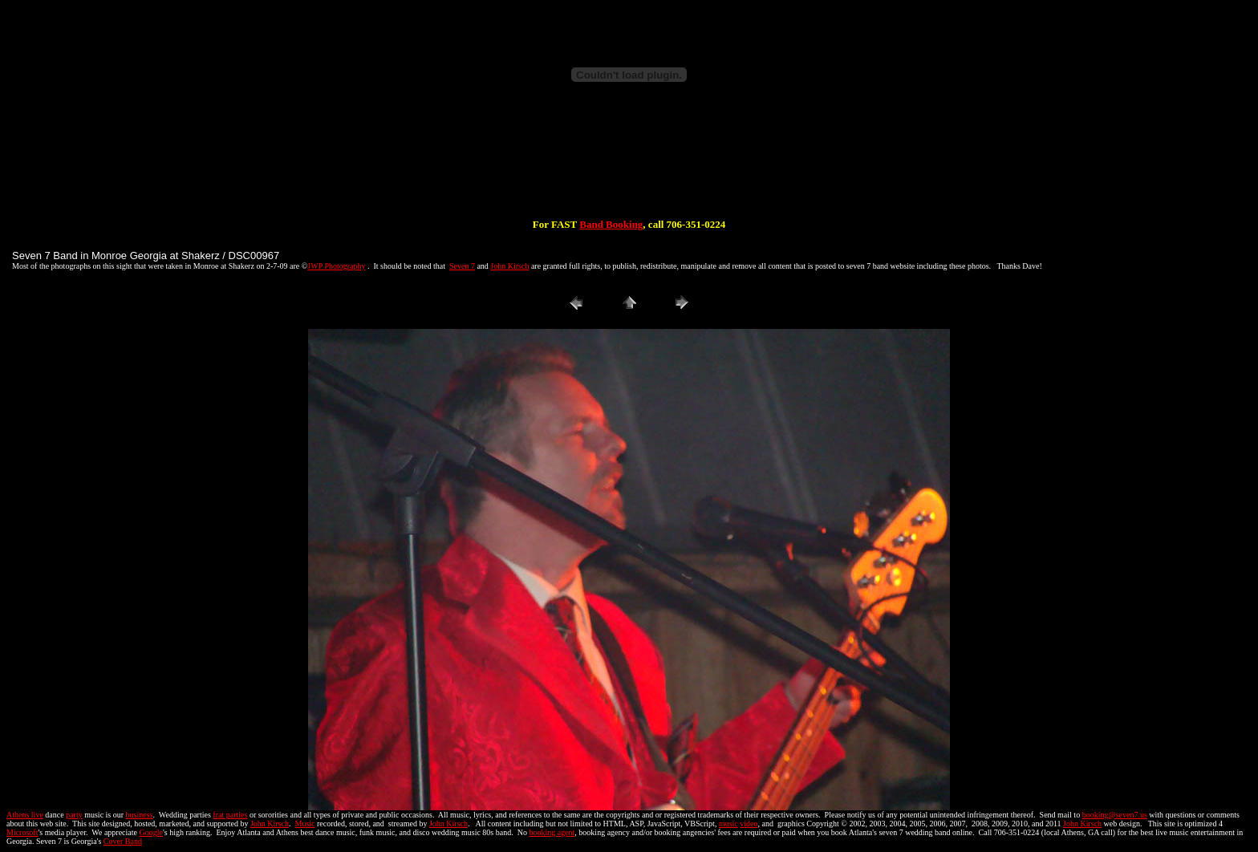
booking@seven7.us (1114, 814)
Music (305, 823)
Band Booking (611, 224)
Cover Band (122, 841)
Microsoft (22, 832)
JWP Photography (336, 266)
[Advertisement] (629, 167)
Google (151, 832)
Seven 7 (462, 266)
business (139, 814)
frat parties (230, 814)
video (748, 823)
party (74, 814)
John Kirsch (509, 266)
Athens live (24, 814)
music (728, 823)
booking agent (551, 832)
